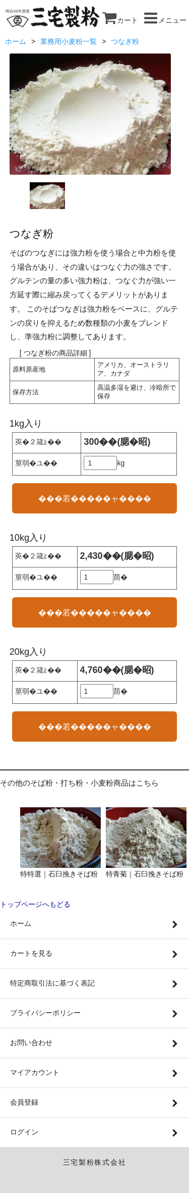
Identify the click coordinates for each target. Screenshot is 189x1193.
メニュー (164, 20)
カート (120, 20)
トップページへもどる (35, 904)
